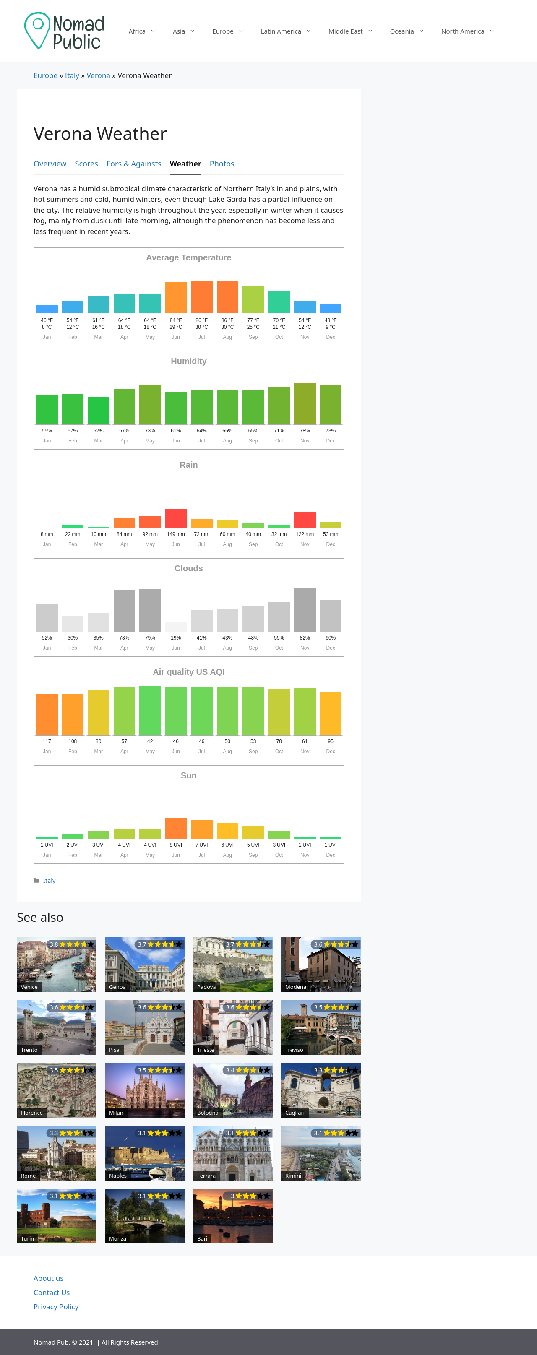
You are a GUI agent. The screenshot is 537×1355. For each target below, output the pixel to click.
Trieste (205, 1049)
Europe (232, 31)
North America (472, 31)
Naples (118, 1175)
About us (48, 1278)
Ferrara (206, 1175)
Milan (116, 1112)
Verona (98, 75)
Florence (32, 1112)
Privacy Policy (56, 1306)
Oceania (411, 31)
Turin (27, 1238)
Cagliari (295, 1112)
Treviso (294, 1049)
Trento (29, 1049)
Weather (185, 164)
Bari (202, 1238)
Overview (50, 164)
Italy (72, 75)
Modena (295, 987)
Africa (146, 31)
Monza (117, 1238)
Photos (222, 164)
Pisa (114, 1049)
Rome (28, 1175)
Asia (188, 31)
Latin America (290, 31)
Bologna (208, 1112)
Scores (86, 164)
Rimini (293, 1175)
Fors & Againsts (134, 164)
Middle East (355, 31)
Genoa (117, 987)
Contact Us (52, 1292)
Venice (29, 987)
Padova (206, 987)
